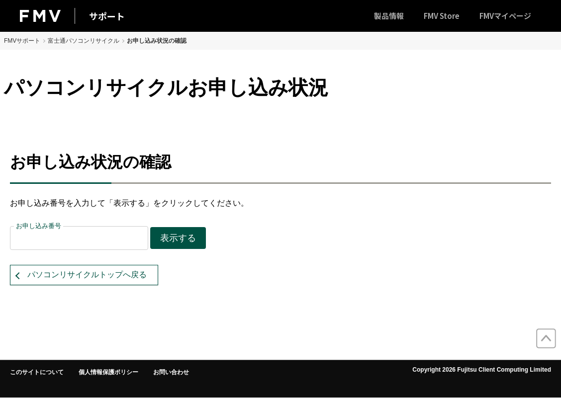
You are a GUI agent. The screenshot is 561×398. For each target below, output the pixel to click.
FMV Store (442, 15)
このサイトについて (37, 372)
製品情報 (389, 15)
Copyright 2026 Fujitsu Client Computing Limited (481, 369)
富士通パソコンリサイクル (83, 40)
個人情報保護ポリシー (108, 372)
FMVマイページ (505, 15)
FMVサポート (22, 40)
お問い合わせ (171, 372)
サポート (107, 15)
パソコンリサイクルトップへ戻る (87, 274)
